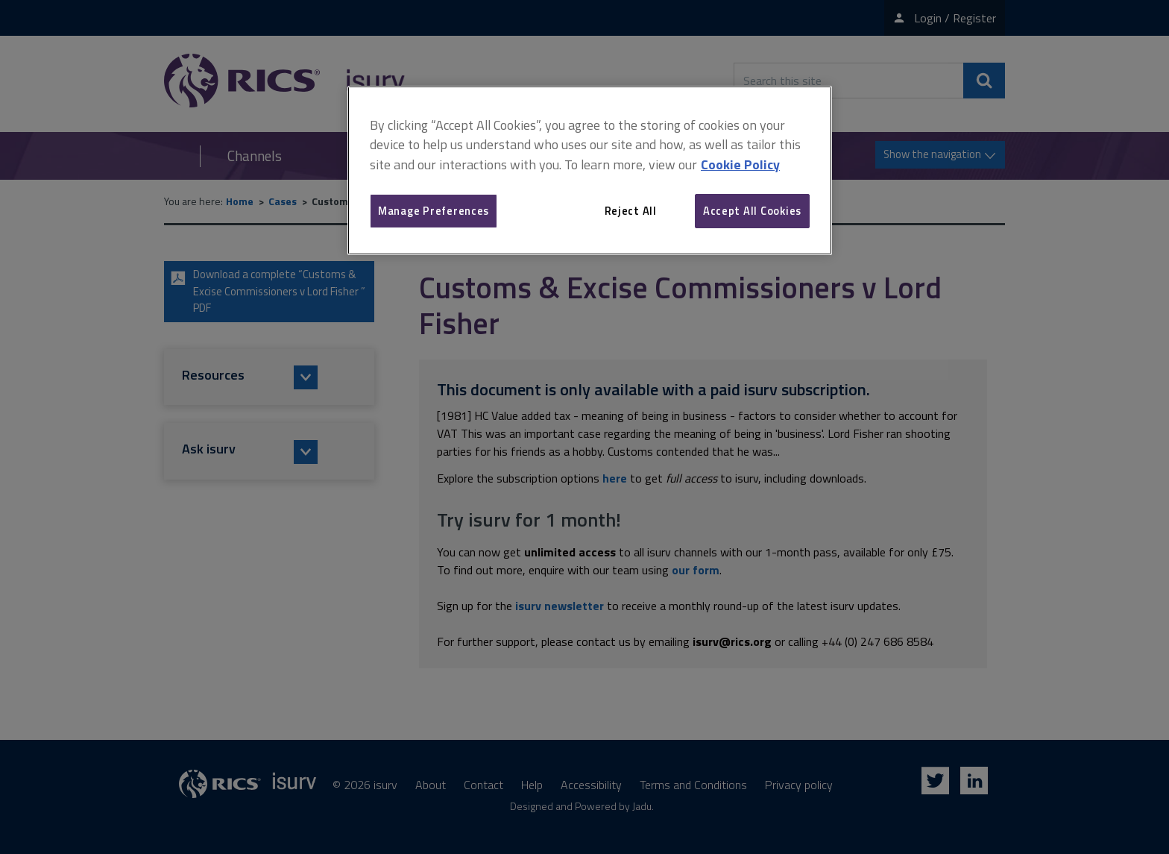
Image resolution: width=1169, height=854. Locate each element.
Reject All (631, 210)
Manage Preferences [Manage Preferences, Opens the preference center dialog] (433, 210)
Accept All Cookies (752, 210)
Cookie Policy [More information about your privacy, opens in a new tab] (740, 164)
